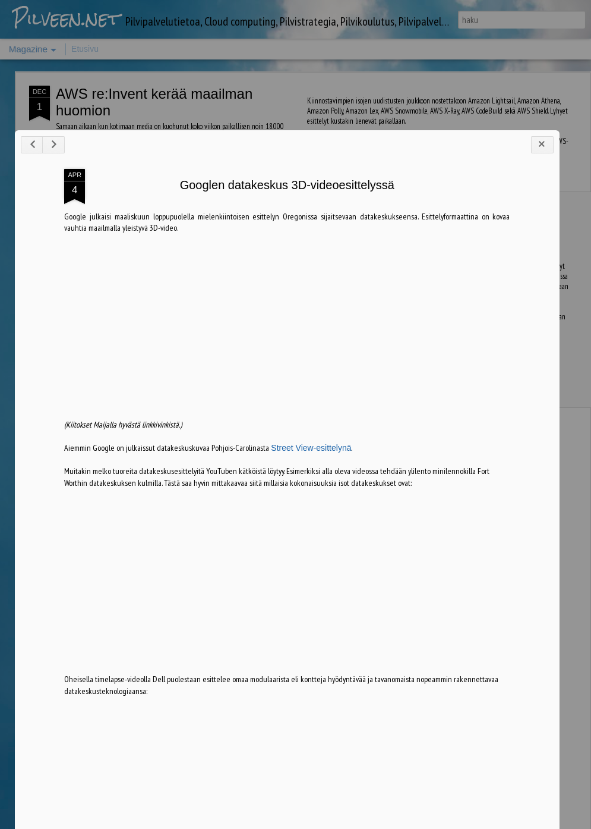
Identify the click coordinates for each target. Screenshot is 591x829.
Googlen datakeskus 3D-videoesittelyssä (273, 366)
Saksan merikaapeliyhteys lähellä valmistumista (515, 222)
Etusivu (85, 49)
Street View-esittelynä (297, 630)
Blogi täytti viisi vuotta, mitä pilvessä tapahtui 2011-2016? (96, 222)
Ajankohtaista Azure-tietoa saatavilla (374, 216)
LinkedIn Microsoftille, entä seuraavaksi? (236, 216)
